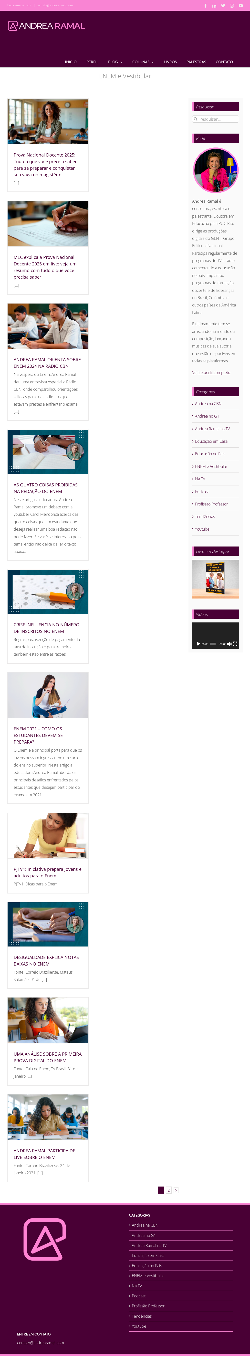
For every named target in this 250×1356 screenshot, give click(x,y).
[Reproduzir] (198, 643)
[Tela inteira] (235, 643)
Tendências (205, 516)
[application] (215, 635)
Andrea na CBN (208, 403)
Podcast (202, 491)
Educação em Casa (211, 441)
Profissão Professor (211, 504)
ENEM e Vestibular (211, 466)
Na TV (200, 479)
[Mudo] (229, 643)
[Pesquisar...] (215, 119)
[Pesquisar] (195, 119)
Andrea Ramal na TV (212, 428)
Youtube (202, 529)
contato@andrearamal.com (55, 5)
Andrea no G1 (207, 416)
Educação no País (210, 453)
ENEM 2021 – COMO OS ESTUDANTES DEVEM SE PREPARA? (38, 735)
